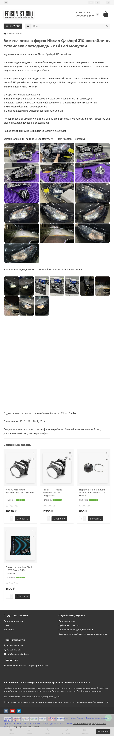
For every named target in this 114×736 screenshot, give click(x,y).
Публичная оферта (68, 625)
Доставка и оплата (13, 621)
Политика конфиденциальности (75, 629)
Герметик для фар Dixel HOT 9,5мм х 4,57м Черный (19, 570)
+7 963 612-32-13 (85, 12)
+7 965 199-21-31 (85, 16)
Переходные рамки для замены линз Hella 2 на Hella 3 (92, 493)
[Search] (71, 26)
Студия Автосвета (16, 615)
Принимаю (103, 731)
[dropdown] (6, 2)
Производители (66, 621)
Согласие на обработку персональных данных (83, 634)
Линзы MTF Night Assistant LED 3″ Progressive (52, 493)
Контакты (9, 629)
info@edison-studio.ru (18, 654)
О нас (7, 625)
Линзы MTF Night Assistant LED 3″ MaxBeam (20, 491)
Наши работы (16, 34)
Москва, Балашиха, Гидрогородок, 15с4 (27, 665)
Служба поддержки (71, 615)
